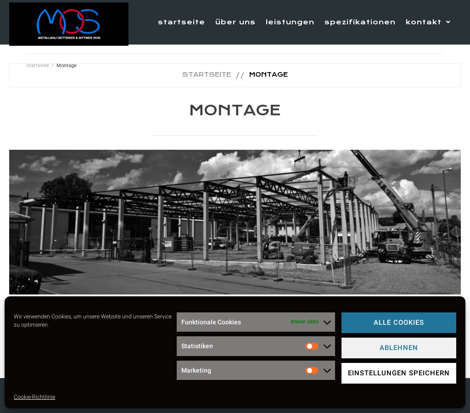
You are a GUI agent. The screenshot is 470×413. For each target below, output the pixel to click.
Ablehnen (399, 348)
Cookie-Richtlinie (34, 397)
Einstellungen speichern (399, 373)
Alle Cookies (399, 322)
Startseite (206, 74)
